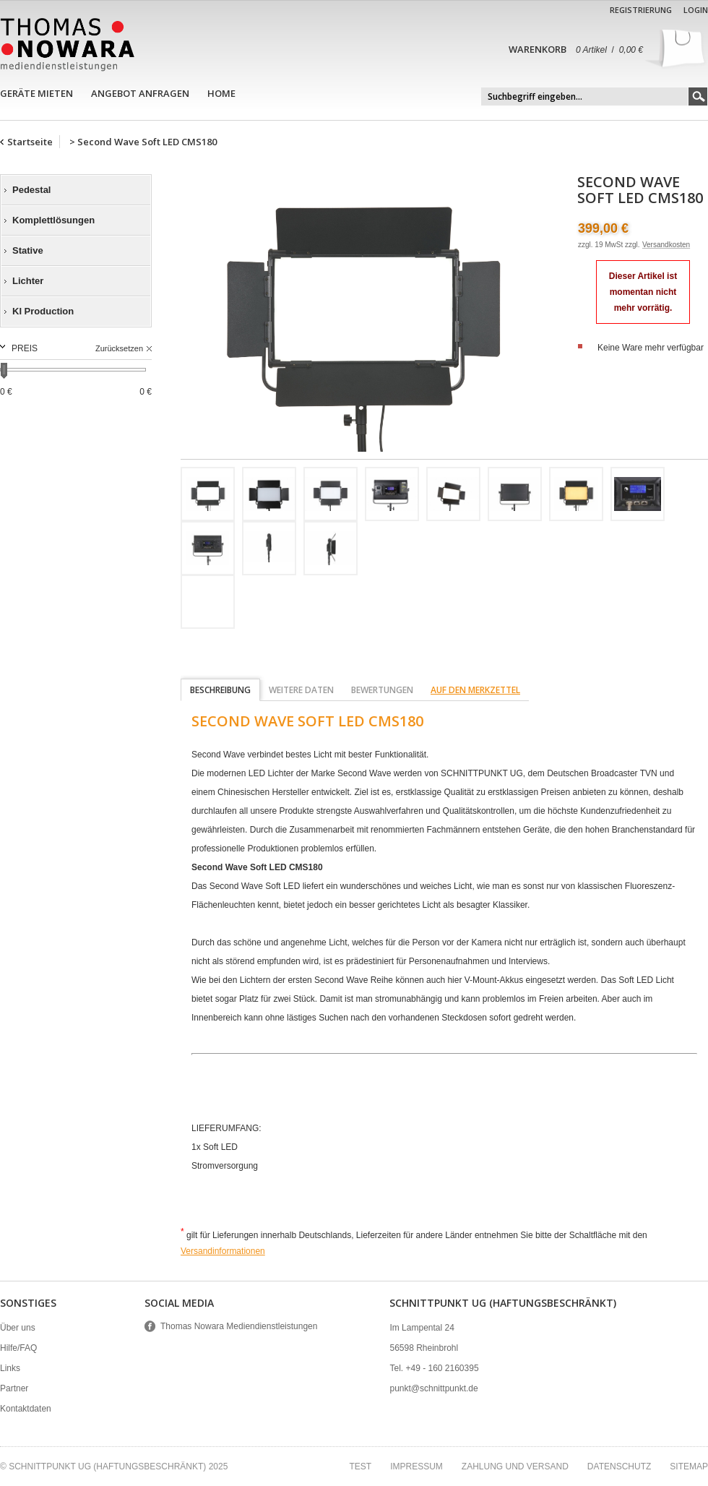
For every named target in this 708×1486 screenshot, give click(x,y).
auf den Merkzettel (475, 690)
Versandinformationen (223, 1251)
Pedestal (31, 189)
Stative (27, 250)
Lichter (27, 280)
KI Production (43, 311)
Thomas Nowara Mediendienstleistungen (238, 1326)
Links (10, 1368)
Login (695, 9)
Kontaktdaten (25, 1409)
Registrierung (641, 9)
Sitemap (689, 1466)
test (360, 1466)
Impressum (416, 1466)
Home (221, 93)
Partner (14, 1388)
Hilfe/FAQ (18, 1348)
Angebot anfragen (140, 93)
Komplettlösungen (53, 220)
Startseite (30, 141)
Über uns (17, 1328)
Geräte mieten (36, 93)
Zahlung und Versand (515, 1466)
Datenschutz (619, 1466)
